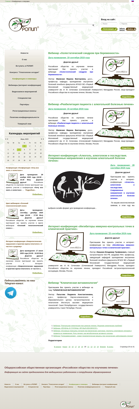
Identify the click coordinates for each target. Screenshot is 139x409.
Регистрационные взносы (24, 111)
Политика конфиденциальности (24, 117)
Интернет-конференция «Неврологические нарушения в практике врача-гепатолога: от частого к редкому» (24, 243)
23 (94, 347)
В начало (57, 347)
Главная (8, 1)
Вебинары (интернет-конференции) (24, 85)
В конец (110, 347)
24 (98, 347)
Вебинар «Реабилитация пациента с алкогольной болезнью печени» (91, 104)
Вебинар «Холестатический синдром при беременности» (83, 53)
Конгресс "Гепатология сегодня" (24, 72)
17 (76, 347)
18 (79, 347)
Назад (64, 347)
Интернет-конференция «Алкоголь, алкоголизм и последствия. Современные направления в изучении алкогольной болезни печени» (87, 158)
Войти (132, 29)
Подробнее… (127, 97)
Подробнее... (37, 194)
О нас (24, 59)
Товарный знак (24, 124)
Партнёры (24, 104)
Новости (24, 53)
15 (69, 347)
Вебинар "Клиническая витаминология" (73, 282)
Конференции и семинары (24, 79)
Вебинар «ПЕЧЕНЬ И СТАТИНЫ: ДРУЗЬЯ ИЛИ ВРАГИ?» (75, 328)
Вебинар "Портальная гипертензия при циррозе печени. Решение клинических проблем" (87, 326)
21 (88, 347)
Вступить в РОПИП (24, 66)
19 (82, 347)
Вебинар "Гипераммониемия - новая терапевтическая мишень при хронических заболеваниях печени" (93, 336)
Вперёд (103, 347)
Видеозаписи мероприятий (24, 92)
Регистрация (110, 29)
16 (72, 347)
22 (91, 347)
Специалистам (24, 98)
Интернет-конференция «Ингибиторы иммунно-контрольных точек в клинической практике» (91, 227)
